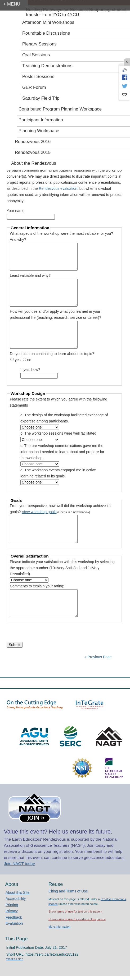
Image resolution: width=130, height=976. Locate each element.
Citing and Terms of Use (68, 891)
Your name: (16, 211)
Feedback (14, 917)
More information (59, 926)
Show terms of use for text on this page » (75, 911)
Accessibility (16, 898)
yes (18, 360)
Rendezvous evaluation (58, 188)
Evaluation (14, 923)
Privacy (12, 911)
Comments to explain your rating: (37, 586)
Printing (12, 905)
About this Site (17, 892)
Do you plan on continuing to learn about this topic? (52, 354)
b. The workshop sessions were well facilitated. (58, 433)
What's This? (14, 958)
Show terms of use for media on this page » (77, 919)
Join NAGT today (19, 863)
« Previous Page (98, 657)
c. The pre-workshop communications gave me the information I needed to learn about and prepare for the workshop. (62, 452)
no (29, 360)
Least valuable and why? (30, 275)
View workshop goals (39, 512)
